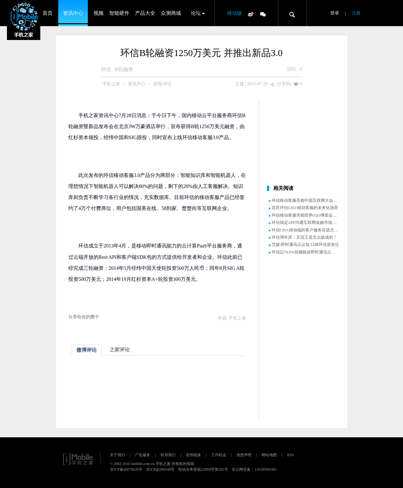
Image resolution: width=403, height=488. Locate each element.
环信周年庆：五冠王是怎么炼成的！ (304, 237)
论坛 (196, 13)
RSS (290, 455)
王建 (239, 84)
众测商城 (171, 13)
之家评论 (120, 349)
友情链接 (193, 455)
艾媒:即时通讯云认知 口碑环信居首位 (305, 244)
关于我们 (117, 455)
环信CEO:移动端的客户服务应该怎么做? (308, 230)
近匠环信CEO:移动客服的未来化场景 (305, 207)
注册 (356, 13)
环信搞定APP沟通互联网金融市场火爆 (306, 222)
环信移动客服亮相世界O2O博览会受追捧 (308, 215)
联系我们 (168, 455)
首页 (48, 13)
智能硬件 (119, 13)
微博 (250, 13)
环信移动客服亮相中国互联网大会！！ (306, 200)
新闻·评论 (162, 84)
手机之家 (111, 84)
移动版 (234, 13)
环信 (106, 69)
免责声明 (244, 455)
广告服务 (142, 455)
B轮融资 (124, 69)
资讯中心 (73, 13)
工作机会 (218, 455)
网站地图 (269, 455)
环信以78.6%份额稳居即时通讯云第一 (306, 252)
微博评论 (87, 350)
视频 (99, 13)
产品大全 (145, 13)
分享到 (283, 84)
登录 (334, 13)
